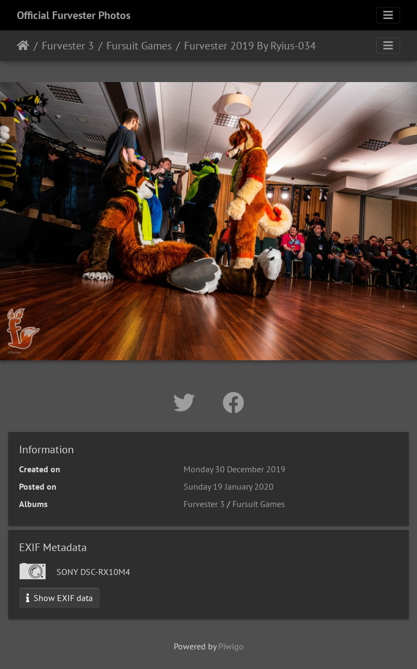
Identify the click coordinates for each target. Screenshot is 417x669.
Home (23, 45)
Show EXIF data (59, 597)
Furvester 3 (68, 46)
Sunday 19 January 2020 (229, 486)
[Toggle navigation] (388, 15)
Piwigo (231, 646)
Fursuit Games (139, 46)
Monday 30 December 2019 (235, 469)
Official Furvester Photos (73, 15)
